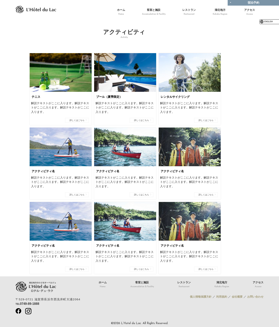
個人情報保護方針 (201, 296)
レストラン (189, 12)
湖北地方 (220, 12)
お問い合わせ (255, 296)
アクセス (249, 12)
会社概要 (237, 296)
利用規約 (221, 296)
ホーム (121, 12)
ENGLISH (266, 21)
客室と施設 (153, 12)
